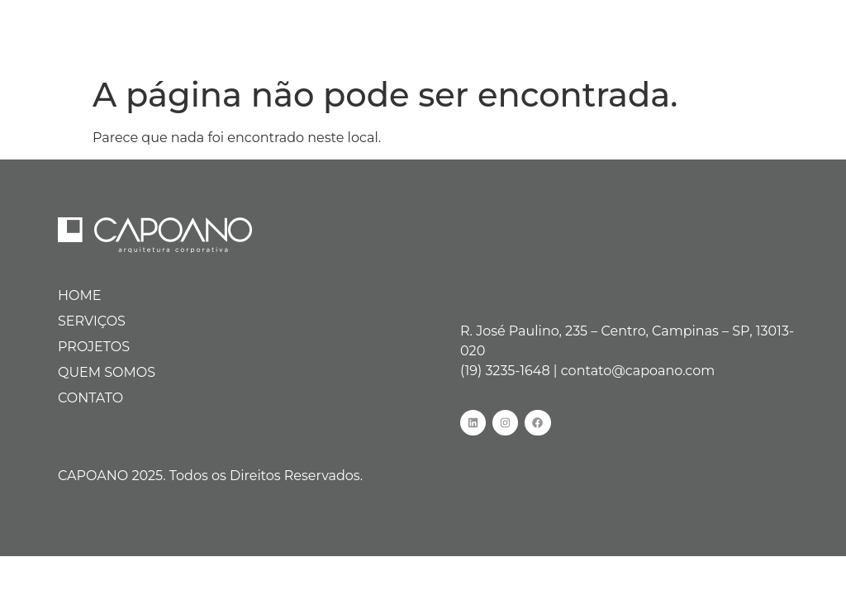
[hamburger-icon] (810, 33)
